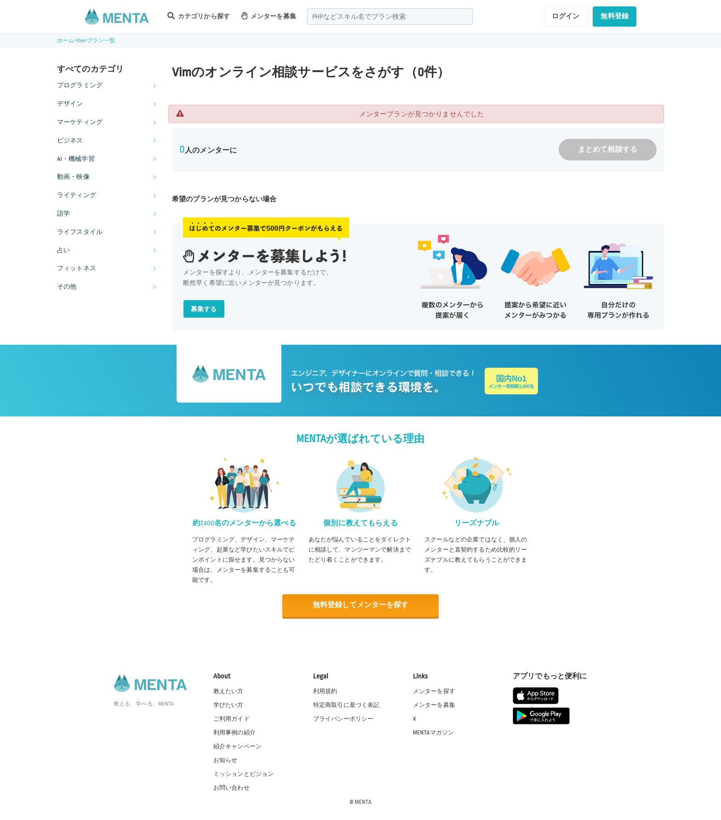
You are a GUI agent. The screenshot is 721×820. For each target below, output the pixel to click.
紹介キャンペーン (237, 746)
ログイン (566, 16)
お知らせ (225, 760)
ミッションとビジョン (243, 773)
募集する (204, 309)
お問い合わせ (231, 787)
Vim (80, 41)
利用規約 (325, 690)
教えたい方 (228, 690)
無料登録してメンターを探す (360, 605)
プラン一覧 (101, 41)
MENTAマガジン (433, 732)
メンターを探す (434, 690)
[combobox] (390, 16)
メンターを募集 (268, 16)
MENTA (363, 801)
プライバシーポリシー (343, 718)
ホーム (65, 41)
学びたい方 (228, 704)
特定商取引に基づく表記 (346, 704)
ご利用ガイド (231, 718)
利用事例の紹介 (234, 732)
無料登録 (615, 16)
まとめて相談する (607, 150)
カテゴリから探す (198, 16)
